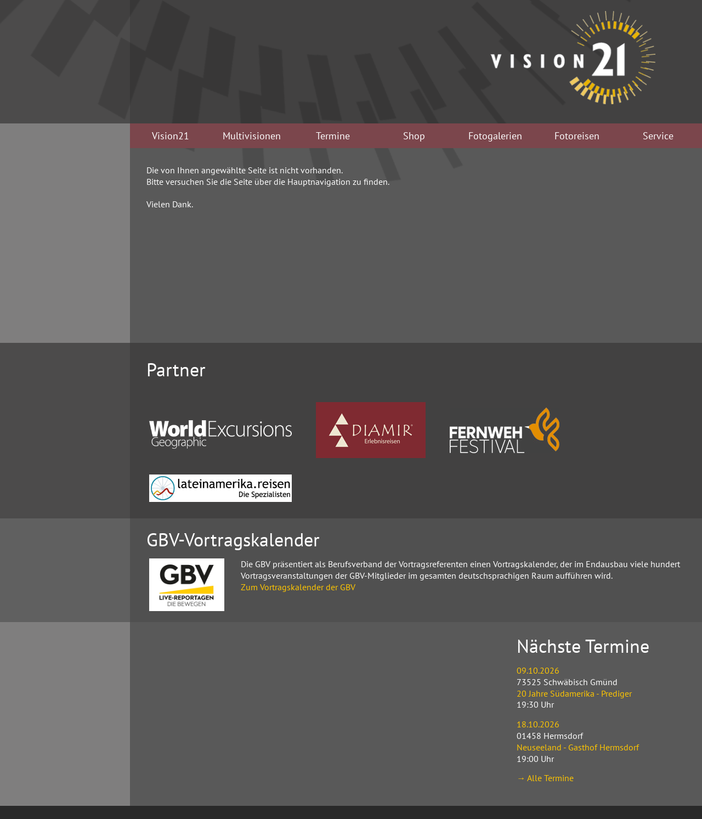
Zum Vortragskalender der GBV (298, 586)
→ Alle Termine (545, 777)
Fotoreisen (576, 135)
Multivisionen (252, 135)
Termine (333, 135)
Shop (414, 135)
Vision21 (170, 135)
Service (658, 135)
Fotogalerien (495, 135)
